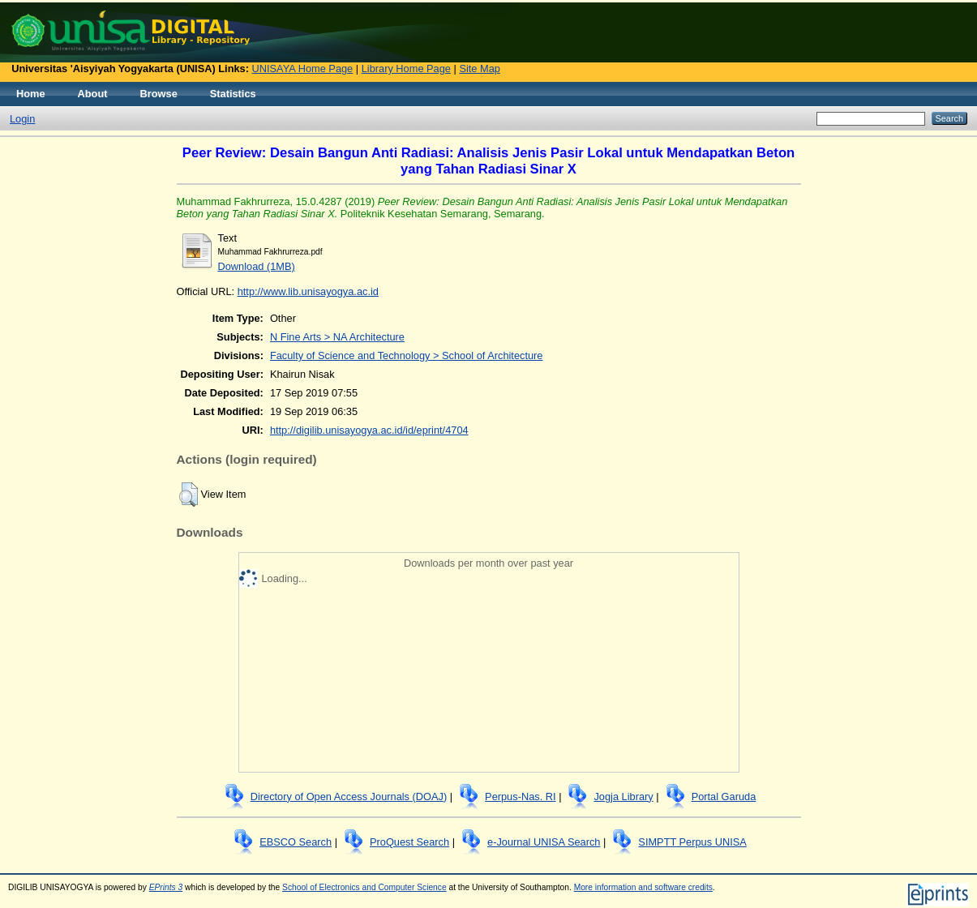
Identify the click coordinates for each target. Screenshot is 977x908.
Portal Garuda (724, 796)
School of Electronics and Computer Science (364, 887)
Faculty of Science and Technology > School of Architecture (406, 355)
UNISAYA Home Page (303, 68)
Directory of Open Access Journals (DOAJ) (349, 796)
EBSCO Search (295, 842)
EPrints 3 (166, 887)
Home (30, 94)
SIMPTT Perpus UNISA (692, 842)
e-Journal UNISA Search (543, 842)
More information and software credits (643, 887)
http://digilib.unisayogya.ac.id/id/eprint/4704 (369, 430)
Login (22, 119)
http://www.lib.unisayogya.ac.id (308, 291)
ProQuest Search (409, 842)
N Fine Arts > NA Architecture (337, 337)
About (93, 94)
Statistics (233, 94)
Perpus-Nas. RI (520, 796)
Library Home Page (406, 68)
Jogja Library (623, 796)
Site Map (479, 68)
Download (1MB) (256, 266)
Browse (159, 94)
